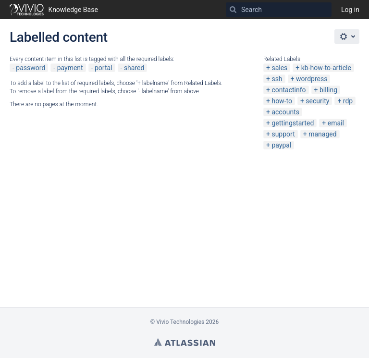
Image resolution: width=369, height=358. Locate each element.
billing (328, 90)
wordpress (311, 79)
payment (70, 68)
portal (103, 68)
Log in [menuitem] (350, 9)
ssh (276, 79)
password (30, 68)
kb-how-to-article (326, 68)
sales (279, 68)
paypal (281, 145)
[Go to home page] (54, 9)
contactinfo (288, 90)
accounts (285, 112)
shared (134, 68)
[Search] (233, 9)
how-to (281, 101)
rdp (348, 101)
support (283, 134)
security (317, 101)
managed (322, 134)
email (336, 123)
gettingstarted (292, 123)
